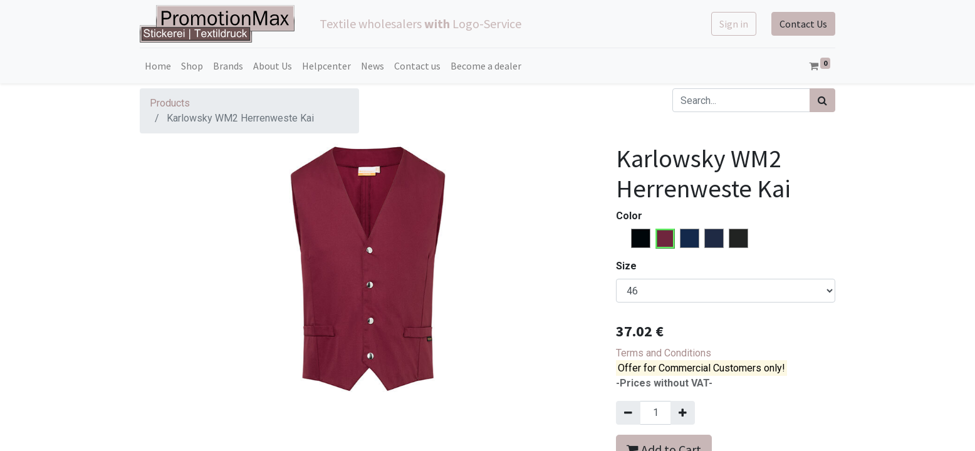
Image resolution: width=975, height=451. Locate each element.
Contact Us (803, 24)
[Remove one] (628, 413)
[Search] (822, 100)
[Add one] (682, 413)
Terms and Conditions (663, 353)
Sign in (733, 24)
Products (170, 103)
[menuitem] (158, 65)
